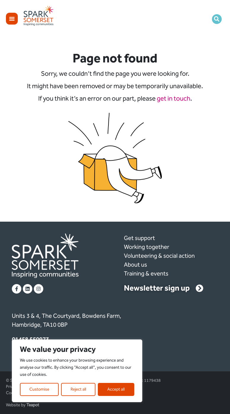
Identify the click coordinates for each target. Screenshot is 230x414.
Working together (146, 246)
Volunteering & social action (159, 255)
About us (135, 264)
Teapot (32, 404)
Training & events (146, 273)
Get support (139, 237)
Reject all (78, 389)
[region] (77, 370)
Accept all (116, 389)
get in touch (173, 98)
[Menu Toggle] (12, 19)
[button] (217, 19)
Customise (39, 389)
